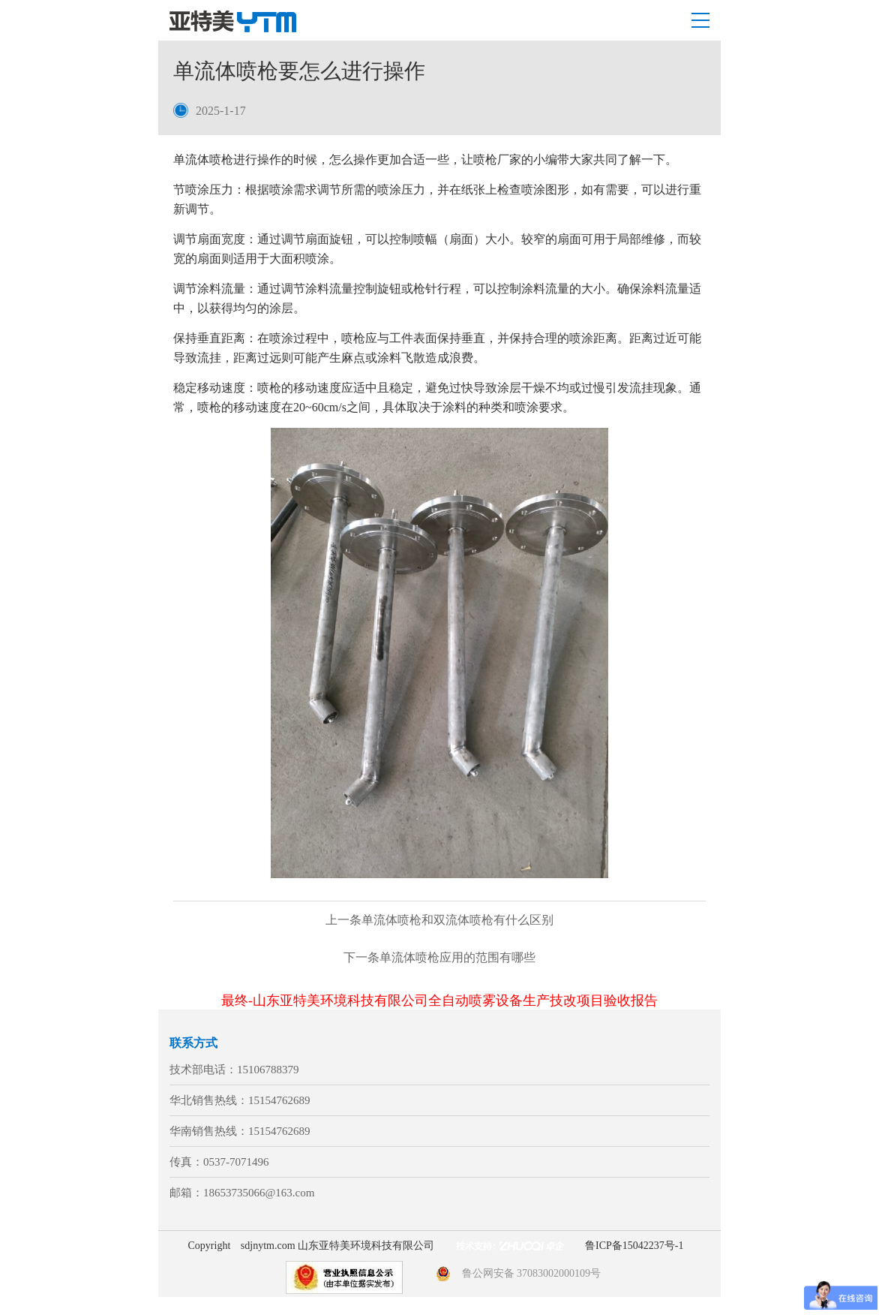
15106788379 (268, 1070)
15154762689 (279, 1100)
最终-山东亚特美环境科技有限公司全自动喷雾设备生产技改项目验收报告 (439, 1000)
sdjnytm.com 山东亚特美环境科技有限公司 (337, 1245)
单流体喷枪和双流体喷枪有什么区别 (440, 919)
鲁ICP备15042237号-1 (634, 1245)
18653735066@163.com (258, 1193)
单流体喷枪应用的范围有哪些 (440, 957)
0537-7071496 (236, 1162)
